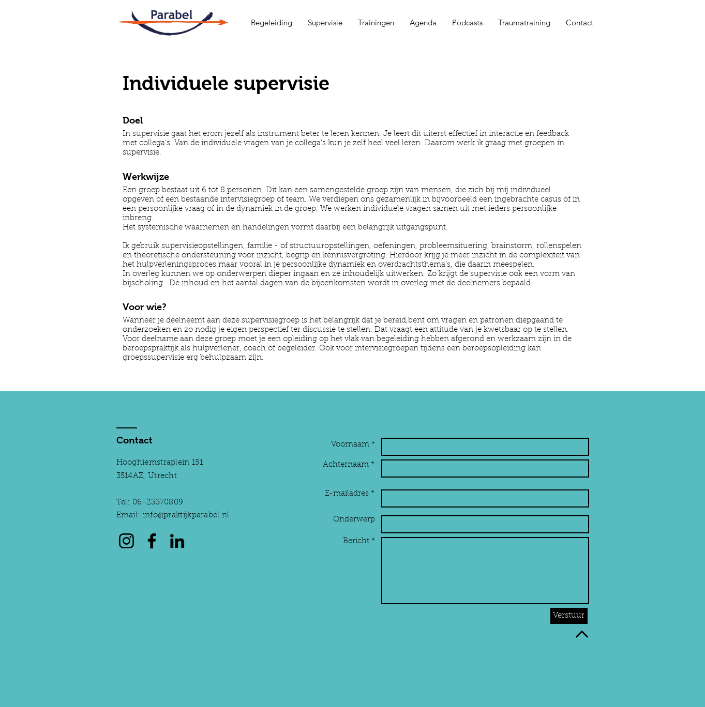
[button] (271, 23)
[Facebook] (152, 541)
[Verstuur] (569, 616)
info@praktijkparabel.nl (186, 515)
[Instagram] (126, 541)
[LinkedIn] (177, 541)
